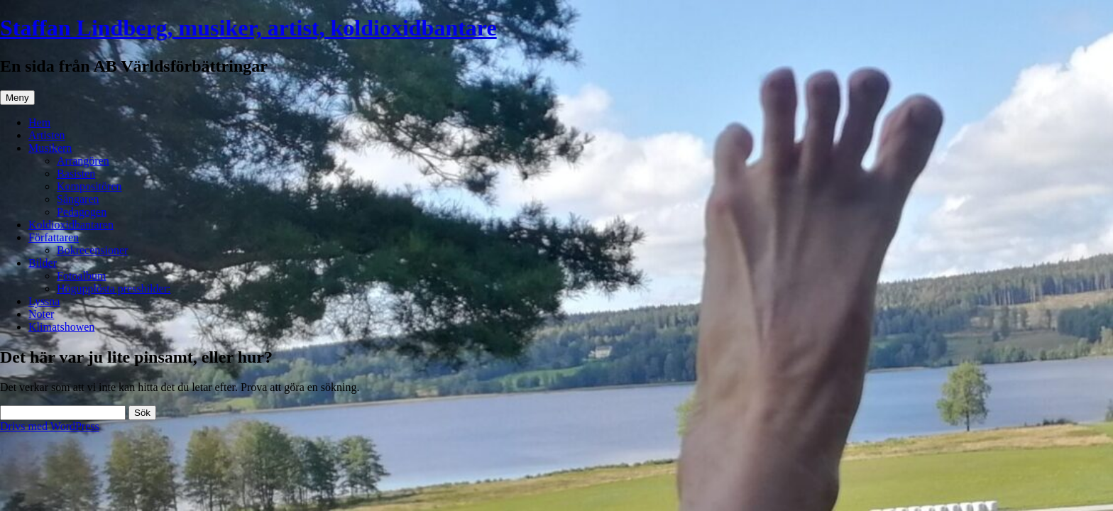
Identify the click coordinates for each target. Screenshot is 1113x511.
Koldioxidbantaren (71, 225)
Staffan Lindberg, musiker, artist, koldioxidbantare (248, 27)
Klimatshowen (61, 327)
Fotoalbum (81, 276)
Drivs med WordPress (49, 426)
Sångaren (78, 199)
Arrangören (83, 161)
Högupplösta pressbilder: (113, 288)
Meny (17, 97)
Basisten (76, 173)
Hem (39, 122)
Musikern (50, 148)
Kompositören (89, 186)
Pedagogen (81, 212)
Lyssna (44, 301)
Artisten (46, 135)
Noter (41, 314)
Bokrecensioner (92, 250)
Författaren (53, 237)
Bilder (42, 263)
